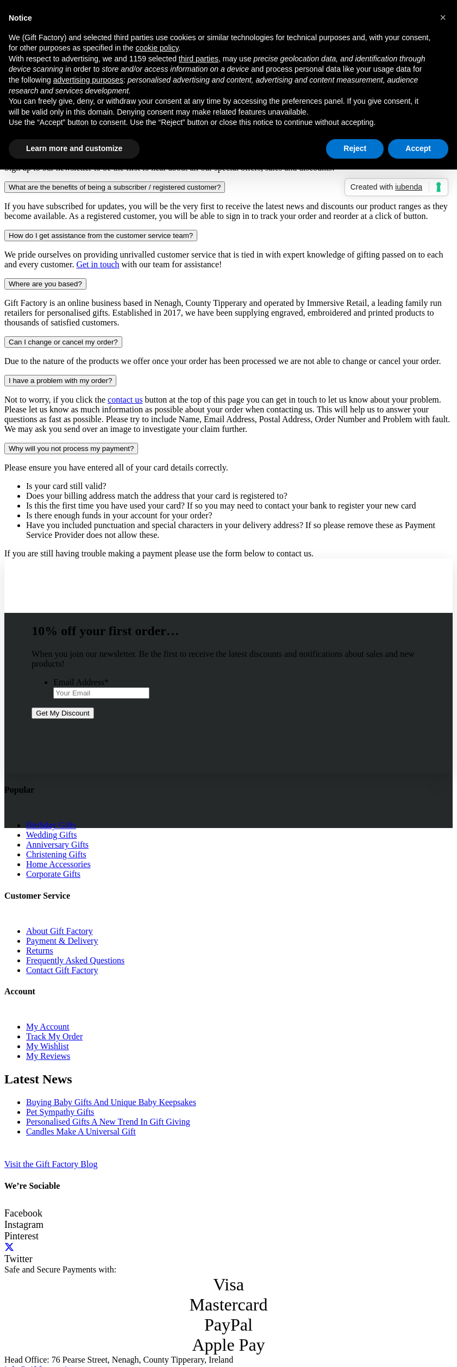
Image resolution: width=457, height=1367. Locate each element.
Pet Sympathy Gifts (60, 1112)
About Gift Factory (59, 931)
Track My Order (54, 1036)
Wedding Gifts (51, 834)
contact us (125, 399)
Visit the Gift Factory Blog (50, 1164)
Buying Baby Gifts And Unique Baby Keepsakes (111, 1102)
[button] (443, 17)
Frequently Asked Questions (75, 960)
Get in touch (97, 264)
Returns (39, 950)
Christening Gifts (56, 854)
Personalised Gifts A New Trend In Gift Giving (108, 1121)
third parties (198, 58)
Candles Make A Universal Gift (81, 1131)
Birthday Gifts (51, 825)
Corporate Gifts (53, 874)
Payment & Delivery (62, 940)
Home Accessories (58, 864)
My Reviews (48, 1056)
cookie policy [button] (156, 47)
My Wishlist (47, 1046)
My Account (48, 1026)
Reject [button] (354, 148)
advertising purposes (88, 80)
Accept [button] (418, 148)
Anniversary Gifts (57, 844)
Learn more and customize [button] (74, 148)
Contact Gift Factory (62, 970)
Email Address (81, 682)
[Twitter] (9, 1247)
